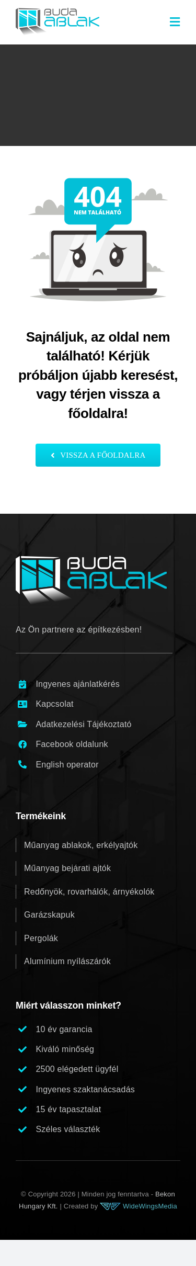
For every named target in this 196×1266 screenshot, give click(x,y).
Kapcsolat (54, 703)
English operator (67, 764)
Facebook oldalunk (72, 744)
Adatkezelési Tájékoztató (83, 724)
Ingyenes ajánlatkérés (78, 684)
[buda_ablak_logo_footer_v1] (91, 559)
